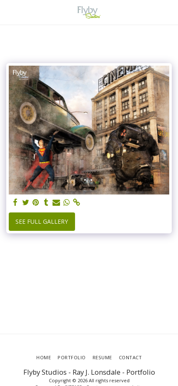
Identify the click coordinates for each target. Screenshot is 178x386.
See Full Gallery (41, 221)
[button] (9, 11)
